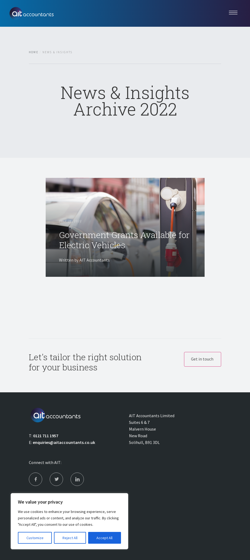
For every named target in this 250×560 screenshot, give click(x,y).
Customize (35, 537)
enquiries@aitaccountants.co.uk (64, 442)
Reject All (69, 537)
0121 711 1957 (45, 435)
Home (33, 52)
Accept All (104, 537)
